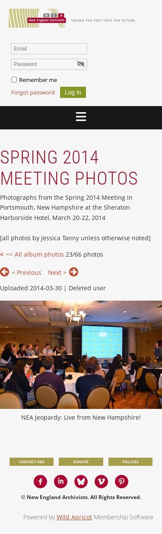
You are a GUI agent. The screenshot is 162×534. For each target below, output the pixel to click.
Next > (57, 272)
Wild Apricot (74, 517)
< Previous (26, 272)
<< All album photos (35, 254)
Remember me (38, 80)
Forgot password (33, 92)
